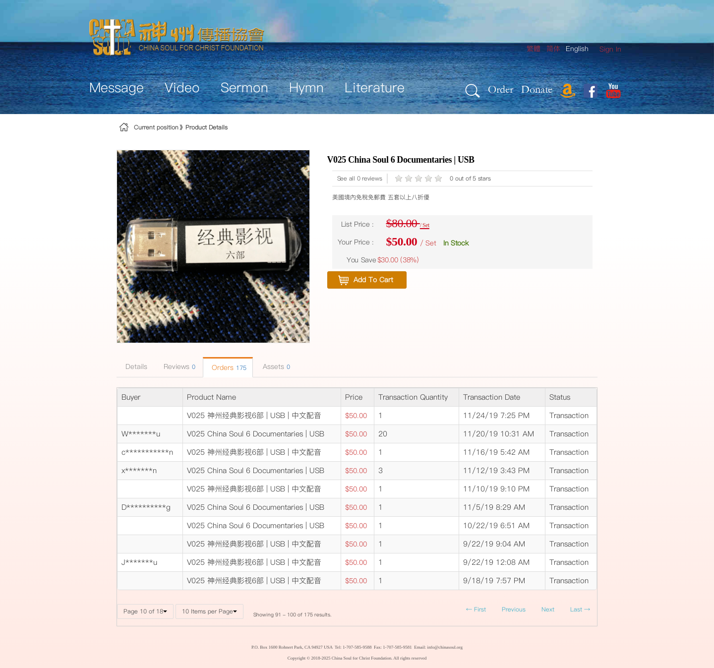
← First (476, 609)
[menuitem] (610, 49)
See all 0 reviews (359, 178)
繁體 (533, 49)
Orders (227, 367)
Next (547, 609)
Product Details (206, 127)
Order (500, 89)
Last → (580, 609)
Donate (536, 89)
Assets (275, 366)
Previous (514, 609)
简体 (553, 49)
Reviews (178, 366)
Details (135, 366)
